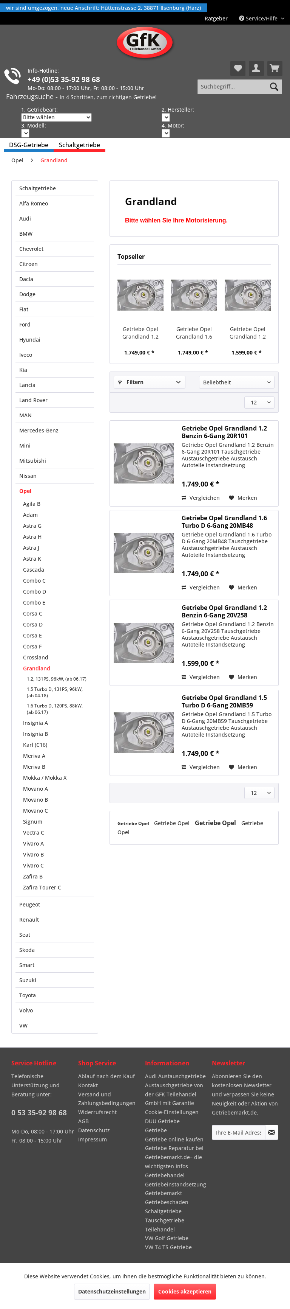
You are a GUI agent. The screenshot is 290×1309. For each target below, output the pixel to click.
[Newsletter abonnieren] (271, 1132)
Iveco (25, 354)
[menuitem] (216, 18)
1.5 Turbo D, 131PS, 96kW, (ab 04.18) (55, 692)
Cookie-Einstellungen (172, 1112)
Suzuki (27, 980)
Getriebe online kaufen (174, 1139)
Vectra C (33, 832)
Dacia (26, 279)
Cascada (33, 569)
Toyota (27, 995)
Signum (32, 821)
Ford (25, 324)
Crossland (35, 657)
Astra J (31, 547)
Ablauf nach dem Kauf (106, 1076)
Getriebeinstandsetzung (175, 1184)
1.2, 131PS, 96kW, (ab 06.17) (56, 679)
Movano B (35, 799)
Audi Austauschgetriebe (175, 1076)
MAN (25, 415)
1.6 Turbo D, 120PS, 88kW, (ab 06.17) (55, 709)
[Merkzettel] (237, 68)
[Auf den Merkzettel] (243, 497)
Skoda (27, 949)
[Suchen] (274, 86)
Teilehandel (160, 1229)
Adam (30, 514)
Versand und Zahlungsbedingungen (107, 1099)
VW (23, 1025)
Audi (25, 218)
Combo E (34, 602)
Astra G (32, 525)
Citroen (28, 263)
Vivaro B (33, 854)
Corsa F (32, 646)
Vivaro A (33, 843)
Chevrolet (31, 248)
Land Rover (33, 400)
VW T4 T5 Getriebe (168, 1247)
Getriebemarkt (163, 1193)
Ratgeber (216, 18)
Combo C (34, 580)
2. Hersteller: (178, 109)
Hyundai (29, 339)
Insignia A (35, 722)
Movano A (35, 788)
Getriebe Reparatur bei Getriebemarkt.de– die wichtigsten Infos (174, 1157)
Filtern (130, 382)
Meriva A (34, 755)
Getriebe (156, 1130)
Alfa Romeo (33, 203)
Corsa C (32, 613)
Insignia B (35, 733)
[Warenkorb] (274, 68)
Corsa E (32, 635)
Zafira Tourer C (42, 887)
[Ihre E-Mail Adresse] (238, 1132)
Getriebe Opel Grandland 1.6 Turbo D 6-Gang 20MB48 (194, 332)
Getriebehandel (165, 1175)
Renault (29, 919)
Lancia (27, 385)
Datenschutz (94, 1130)
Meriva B (34, 766)
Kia (23, 369)
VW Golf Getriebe (166, 1238)
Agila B (31, 503)
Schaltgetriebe (37, 188)
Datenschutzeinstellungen (112, 1291)
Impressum (92, 1139)
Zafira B (33, 876)
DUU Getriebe (162, 1121)
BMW (25, 233)
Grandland (36, 668)
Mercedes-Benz (39, 430)
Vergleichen (201, 497)
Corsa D (33, 624)
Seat (24, 934)
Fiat (23, 309)
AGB (83, 1121)
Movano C (35, 810)
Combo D (34, 591)
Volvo (26, 1010)
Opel (25, 490)
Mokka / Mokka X (44, 777)
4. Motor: (173, 125)
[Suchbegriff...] (239, 86)
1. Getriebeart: (39, 109)
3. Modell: (33, 125)
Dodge (27, 294)
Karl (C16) (35, 744)
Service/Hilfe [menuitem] (259, 18)
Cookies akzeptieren (184, 1291)
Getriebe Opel (133, 823)
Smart (26, 965)
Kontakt (88, 1085)
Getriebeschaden (166, 1202)
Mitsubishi (32, 460)
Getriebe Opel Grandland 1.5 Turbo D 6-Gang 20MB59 (224, 701)
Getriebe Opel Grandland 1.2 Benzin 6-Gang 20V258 (247, 332)
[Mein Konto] (256, 68)
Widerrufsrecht (97, 1112)
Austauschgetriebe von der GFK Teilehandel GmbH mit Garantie (174, 1094)
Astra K (32, 558)
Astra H (32, 536)
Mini (25, 445)
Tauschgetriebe (164, 1220)
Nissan (28, 475)
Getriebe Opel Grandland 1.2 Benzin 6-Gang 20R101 (140, 332)
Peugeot (29, 904)
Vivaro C (33, 865)
